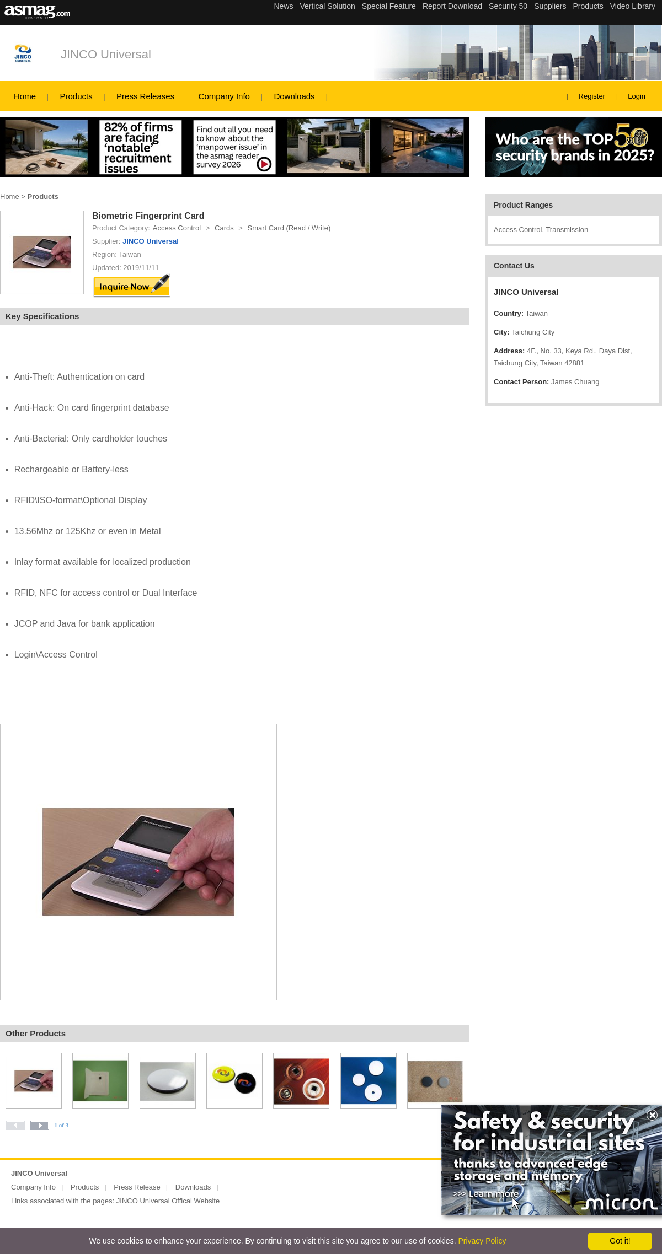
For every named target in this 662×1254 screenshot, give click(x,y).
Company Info (224, 96)
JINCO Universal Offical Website (168, 1201)
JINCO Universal (106, 54)
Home (25, 96)
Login (636, 96)
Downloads (294, 96)
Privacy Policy (482, 1240)
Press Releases (145, 96)
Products (76, 96)
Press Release (137, 1187)
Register (592, 96)
